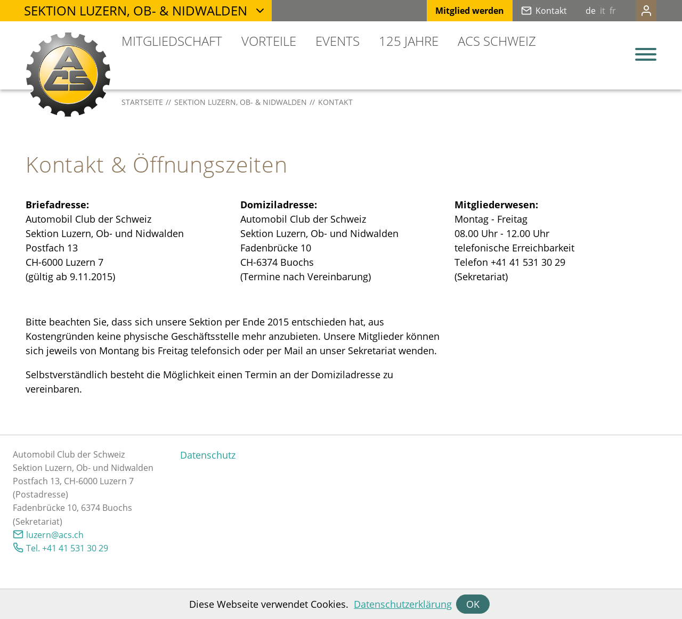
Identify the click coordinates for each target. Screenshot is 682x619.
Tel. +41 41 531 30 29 (67, 548)
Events (337, 41)
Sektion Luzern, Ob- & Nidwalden (135, 10)
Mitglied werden (448, 11)
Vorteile (268, 41)
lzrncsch (55, 535)
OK (473, 604)
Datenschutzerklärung (403, 604)
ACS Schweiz (497, 41)
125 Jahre (409, 41)
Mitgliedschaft (171, 41)
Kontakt (530, 11)
